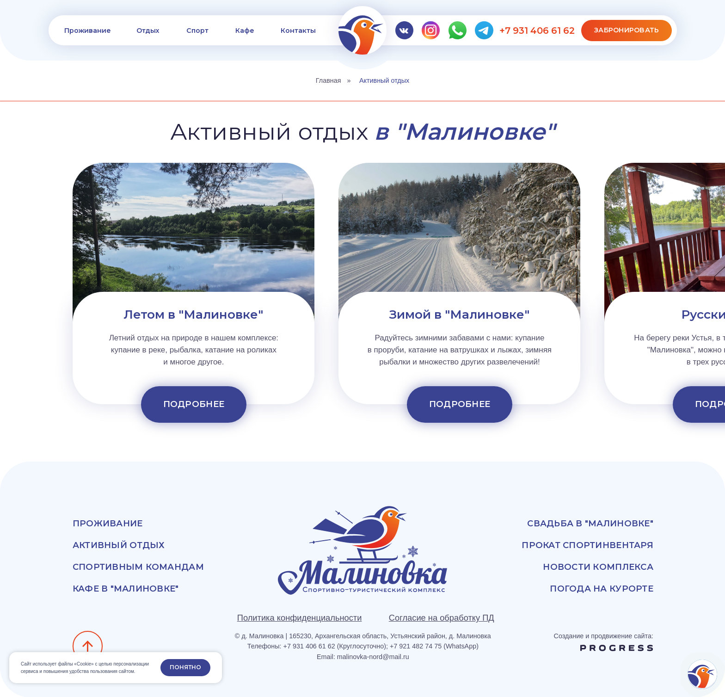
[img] (362, 30)
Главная (328, 80)
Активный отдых (384, 80)
